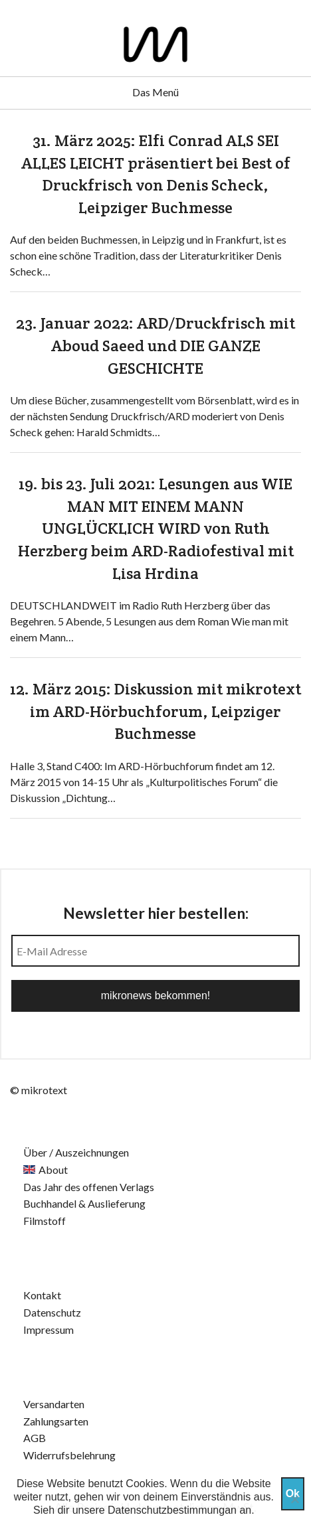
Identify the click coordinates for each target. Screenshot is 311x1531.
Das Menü (155, 92)
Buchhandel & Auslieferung (84, 1203)
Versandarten (53, 1404)
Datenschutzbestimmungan (172, 1510)
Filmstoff (44, 1220)
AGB (34, 1437)
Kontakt (42, 1295)
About (53, 1169)
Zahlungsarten (55, 1421)
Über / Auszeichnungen (76, 1152)
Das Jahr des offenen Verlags (88, 1186)
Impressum (48, 1329)
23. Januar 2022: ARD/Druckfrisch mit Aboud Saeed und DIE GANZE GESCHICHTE (155, 345)
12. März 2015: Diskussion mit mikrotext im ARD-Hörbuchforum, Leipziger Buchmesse (155, 711)
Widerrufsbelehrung (69, 1455)
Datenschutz (52, 1312)
